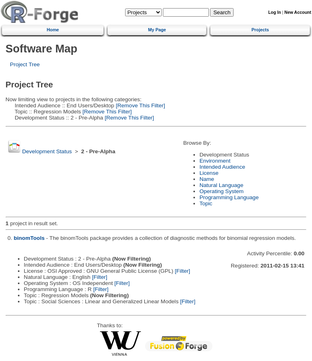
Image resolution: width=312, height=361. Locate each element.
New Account (297, 12)
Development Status (47, 151)
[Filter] (182, 271)
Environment (214, 161)
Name (206, 179)
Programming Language (229, 197)
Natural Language (221, 185)
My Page (157, 29)
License (209, 173)
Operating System (221, 191)
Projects (260, 29)
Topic (205, 203)
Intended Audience (222, 167)
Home (53, 29)
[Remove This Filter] (139, 105)
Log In (274, 12)
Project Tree (25, 64)
